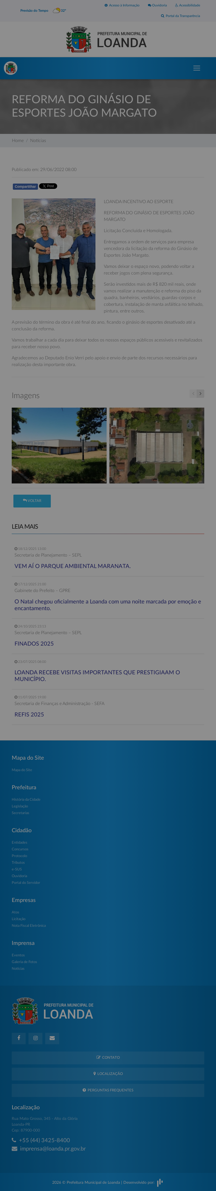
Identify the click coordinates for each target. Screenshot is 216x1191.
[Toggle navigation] (196, 68)
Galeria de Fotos (24, 962)
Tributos (18, 863)
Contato (108, 1057)
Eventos (18, 955)
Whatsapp (76, 187)
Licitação (18, 919)
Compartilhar (25, 187)
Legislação (20, 806)
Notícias (38, 140)
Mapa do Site (22, 770)
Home (18, 140)
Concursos (20, 849)
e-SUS (17, 869)
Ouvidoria (157, 5)
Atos (15, 912)
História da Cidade (26, 800)
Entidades (19, 842)
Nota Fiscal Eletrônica (29, 926)
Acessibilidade (187, 5)
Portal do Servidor (26, 883)
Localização (108, 1074)
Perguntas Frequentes (108, 1090)
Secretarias (20, 813)
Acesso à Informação (122, 5)
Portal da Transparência (180, 16)
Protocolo (19, 856)
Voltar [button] (32, 501)
